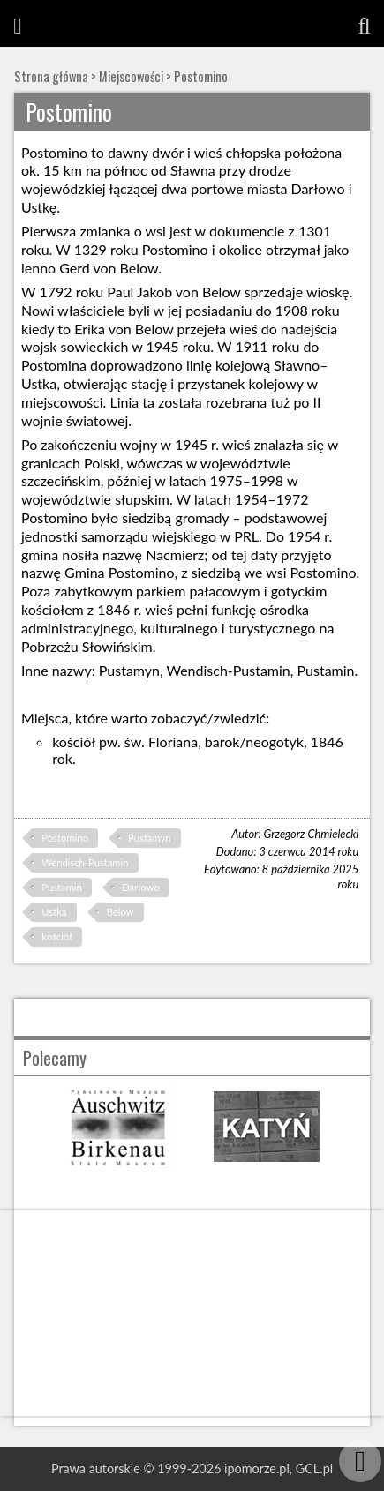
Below (120, 912)
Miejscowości (131, 76)
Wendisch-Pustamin (84, 862)
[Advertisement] (192, 1313)
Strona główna (51, 76)
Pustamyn (149, 837)
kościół (56, 936)
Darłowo (141, 887)
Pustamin (61, 887)
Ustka (53, 912)
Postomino (201, 76)
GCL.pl (314, 1468)
